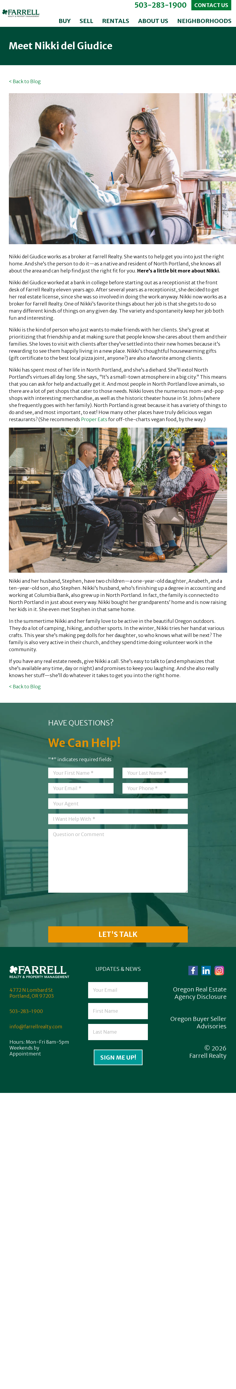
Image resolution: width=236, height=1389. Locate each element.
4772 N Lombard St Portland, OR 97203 (31, 993)
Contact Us (211, 5)
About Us (153, 20)
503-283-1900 (160, 5)
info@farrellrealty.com (35, 1027)
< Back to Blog (25, 81)
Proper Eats (94, 419)
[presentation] (93, 910)
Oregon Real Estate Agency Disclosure (200, 993)
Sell (86, 20)
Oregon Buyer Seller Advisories (198, 1022)
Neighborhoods (204, 20)
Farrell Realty (208, 1055)
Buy (65, 20)
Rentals (115, 20)
